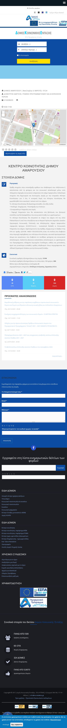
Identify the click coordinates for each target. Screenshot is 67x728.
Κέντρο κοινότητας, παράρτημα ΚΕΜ (14, 530)
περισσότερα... (57, 356)
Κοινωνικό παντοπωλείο (10, 504)
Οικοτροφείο (6, 544)
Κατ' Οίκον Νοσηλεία (9, 542)
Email (4, 401)
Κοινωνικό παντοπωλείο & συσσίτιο (14, 501)
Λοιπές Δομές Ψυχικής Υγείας (12, 547)
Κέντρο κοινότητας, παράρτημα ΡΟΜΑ (15, 533)
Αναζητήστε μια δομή (9, 562)
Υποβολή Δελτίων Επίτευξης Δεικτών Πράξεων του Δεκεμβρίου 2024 (28, 347)
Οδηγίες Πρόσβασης (9, 573)
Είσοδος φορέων (34, 8)
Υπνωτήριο (5, 499)
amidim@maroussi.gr (26, 100)
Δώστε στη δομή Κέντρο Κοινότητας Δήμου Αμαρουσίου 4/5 (12, 149)
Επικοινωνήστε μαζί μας (10, 576)
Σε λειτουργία (24, 55)
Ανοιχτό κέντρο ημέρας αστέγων (13, 496)
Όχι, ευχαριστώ (16, 724)
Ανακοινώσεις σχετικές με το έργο (13, 565)
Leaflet (46, 144)
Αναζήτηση (34, 61)
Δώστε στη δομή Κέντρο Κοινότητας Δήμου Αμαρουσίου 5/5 (15, 149)
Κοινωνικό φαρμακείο (9, 510)
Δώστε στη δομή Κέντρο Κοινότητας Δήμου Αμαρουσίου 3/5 (9, 149)
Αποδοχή (6, 725)
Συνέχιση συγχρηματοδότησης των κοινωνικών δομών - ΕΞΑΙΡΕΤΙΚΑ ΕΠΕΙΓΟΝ (31, 314)
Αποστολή (7, 440)
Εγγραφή (60, 468)
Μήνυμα (5, 410)
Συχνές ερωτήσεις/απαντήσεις (12, 568)
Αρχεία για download (9, 571)
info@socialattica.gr (37, 695)
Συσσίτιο (5, 507)
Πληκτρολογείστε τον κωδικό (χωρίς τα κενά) (20, 429)
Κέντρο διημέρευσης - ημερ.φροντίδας (15, 539)
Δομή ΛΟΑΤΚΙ (6, 515)
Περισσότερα (55, 720)
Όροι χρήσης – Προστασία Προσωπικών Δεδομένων (33, 698)
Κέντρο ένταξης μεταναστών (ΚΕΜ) (14, 513)
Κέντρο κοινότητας (8, 528)
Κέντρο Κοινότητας (14, 84)
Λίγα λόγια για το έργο (9, 559)
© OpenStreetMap (54, 144)
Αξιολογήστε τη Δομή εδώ (15, 153)
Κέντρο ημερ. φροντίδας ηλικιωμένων (15, 536)
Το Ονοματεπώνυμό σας (12, 392)
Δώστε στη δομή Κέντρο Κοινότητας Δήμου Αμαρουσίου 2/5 (6, 149)
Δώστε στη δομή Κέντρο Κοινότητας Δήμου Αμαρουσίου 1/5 (3, 149)
